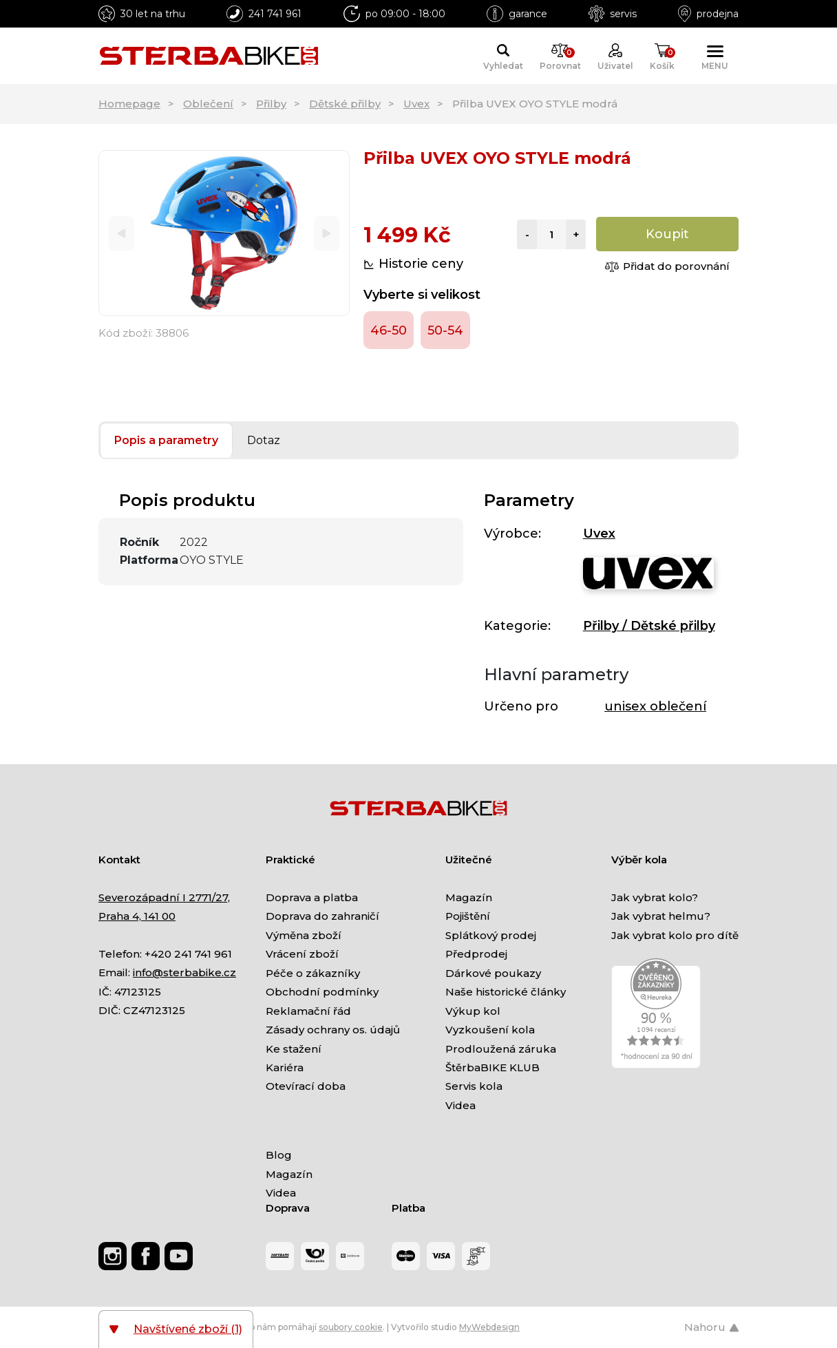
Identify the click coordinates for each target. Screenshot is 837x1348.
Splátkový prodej (490, 935)
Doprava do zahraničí (322, 916)
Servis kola (473, 1086)
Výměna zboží (303, 935)
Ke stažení (293, 1048)
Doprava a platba (312, 897)
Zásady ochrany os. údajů (333, 1029)
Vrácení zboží (302, 953)
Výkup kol (472, 1011)
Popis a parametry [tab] (166, 440)
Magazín (468, 897)
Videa (460, 1105)
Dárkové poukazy (493, 973)
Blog (279, 1154)
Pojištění (467, 916)
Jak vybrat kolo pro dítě (675, 935)
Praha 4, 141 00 (137, 916)
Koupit (667, 234)
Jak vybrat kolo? (654, 897)
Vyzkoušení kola (490, 1029)
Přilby (271, 103)
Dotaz (263, 440)
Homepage (129, 103)
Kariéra (285, 1067)
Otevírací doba (306, 1086)
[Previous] (121, 233)
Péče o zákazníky (313, 973)
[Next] (326, 233)
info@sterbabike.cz (184, 972)
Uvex (416, 103)
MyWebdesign (489, 1327)
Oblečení (208, 103)
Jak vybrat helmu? (660, 916)
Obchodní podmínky (322, 991)
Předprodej (476, 953)
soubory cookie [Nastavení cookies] (351, 1327)
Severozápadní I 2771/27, (164, 897)
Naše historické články (505, 991)
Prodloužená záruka (500, 1048)
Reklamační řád (308, 1011)
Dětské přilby (345, 103)
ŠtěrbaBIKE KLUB (492, 1067)
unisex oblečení (655, 706)
